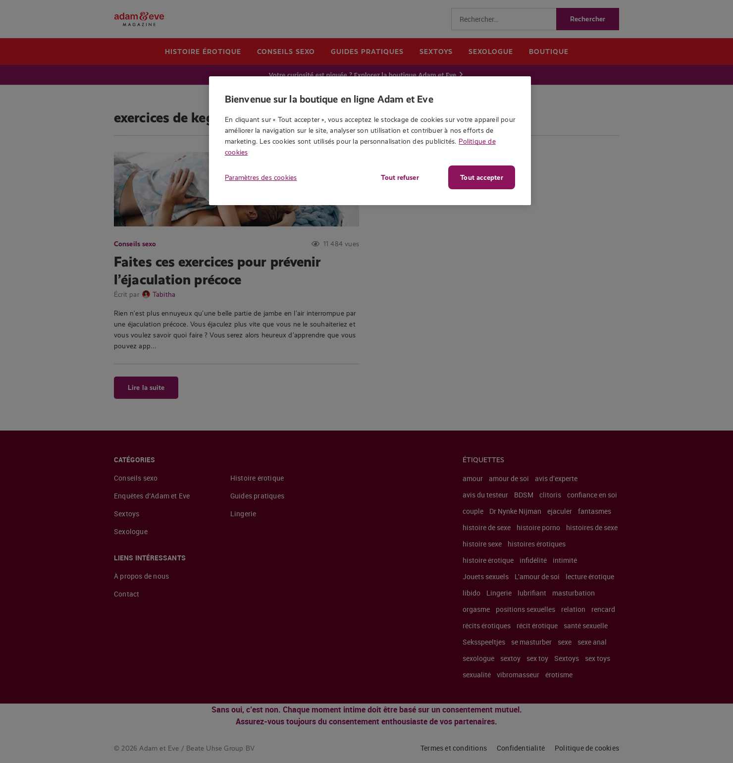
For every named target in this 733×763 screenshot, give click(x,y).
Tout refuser (399, 177)
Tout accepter (481, 177)
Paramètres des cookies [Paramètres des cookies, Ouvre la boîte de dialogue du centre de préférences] (261, 177)
